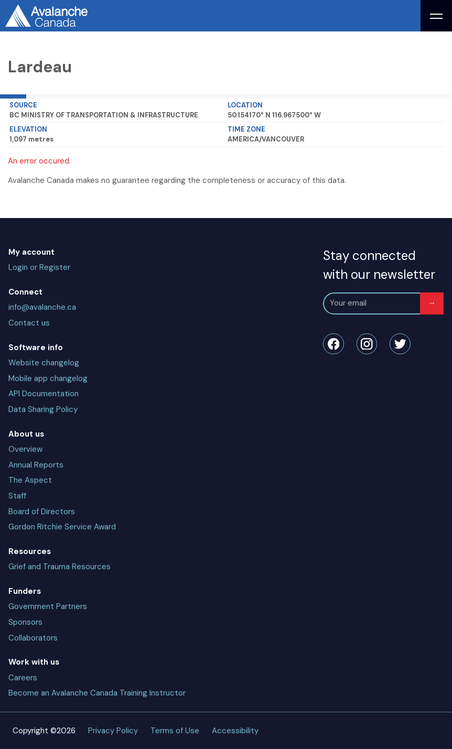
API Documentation (43, 393)
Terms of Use (174, 730)
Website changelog (43, 362)
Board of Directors (41, 511)
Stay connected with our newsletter (379, 265)
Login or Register (39, 267)
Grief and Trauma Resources (59, 566)
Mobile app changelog (48, 378)
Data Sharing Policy (43, 409)
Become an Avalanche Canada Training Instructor (97, 693)
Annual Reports (35, 465)
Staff (17, 496)
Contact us (29, 323)
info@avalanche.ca (42, 307)
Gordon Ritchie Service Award (62, 527)
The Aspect (30, 480)
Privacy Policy (113, 730)
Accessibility (235, 730)
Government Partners (47, 606)
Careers (22, 677)
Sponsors (25, 622)
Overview (25, 449)
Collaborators (33, 638)
